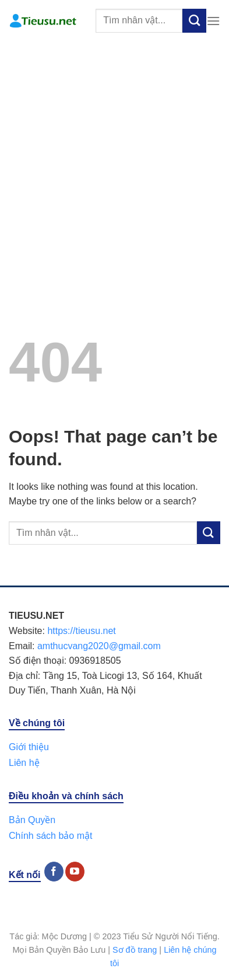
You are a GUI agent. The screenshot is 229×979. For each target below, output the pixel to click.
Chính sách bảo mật (50, 836)
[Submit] (194, 20)
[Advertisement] (114, 162)
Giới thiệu (29, 747)
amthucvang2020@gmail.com (99, 646)
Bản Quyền (32, 820)
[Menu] (213, 20)
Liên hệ (24, 763)
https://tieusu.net (81, 631)
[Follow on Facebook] (54, 872)
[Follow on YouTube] (74, 872)
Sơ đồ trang (134, 949)
